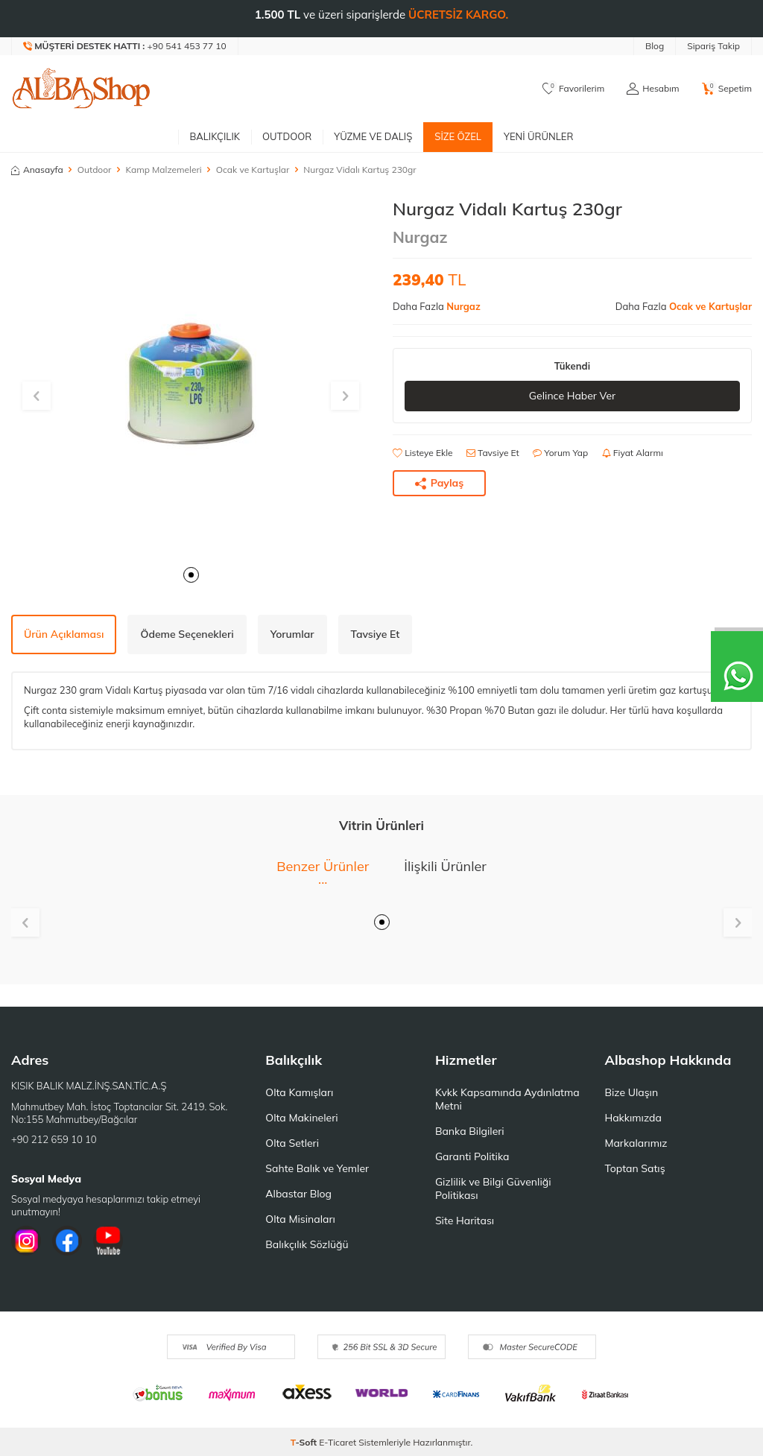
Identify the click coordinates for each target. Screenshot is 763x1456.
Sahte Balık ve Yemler (317, 1168)
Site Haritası (464, 1220)
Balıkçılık (214, 136)
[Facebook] (67, 1241)
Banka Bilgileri (469, 1131)
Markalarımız (635, 1143)
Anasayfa (37, 169)
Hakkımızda (632, 1117)
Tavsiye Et (492, 452)
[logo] (81, 88)
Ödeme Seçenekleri (186, 634)
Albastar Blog (298, 1193)
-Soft (305, 1442)
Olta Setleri (292, 1143)
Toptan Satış (634, 1168)
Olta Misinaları (300, 1219)
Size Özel (457, 136)
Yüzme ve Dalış (373, 136)
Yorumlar (292, 634)
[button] (191, 574)
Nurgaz (420, 237)
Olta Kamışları (299, 1092)
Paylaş (439, 483)
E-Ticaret (337, 1442)
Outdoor (286, 136)
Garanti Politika (472, 1156)
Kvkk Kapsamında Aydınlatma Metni (507, 1099)
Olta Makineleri (301, 1117)
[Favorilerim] (573, 89)
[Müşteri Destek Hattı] (125, 46)
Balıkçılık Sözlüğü (306, 1244)
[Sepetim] (727, 89)
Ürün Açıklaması (64, 634)
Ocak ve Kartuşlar (253, 169)
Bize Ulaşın (631, 1092)
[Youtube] (108, 1241)
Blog (654, 45)
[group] (190, 377)
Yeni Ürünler (539, 136)
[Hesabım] (653, 89)
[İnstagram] (26, 1241)
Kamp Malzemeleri (163, 169)
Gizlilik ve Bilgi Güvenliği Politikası (493, 1188)
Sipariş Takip (713, 45)
